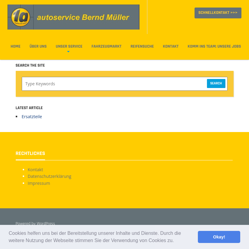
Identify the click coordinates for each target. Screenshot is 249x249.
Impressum (39, 183)
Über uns (38, 46)
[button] (176, 241)
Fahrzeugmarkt (107, 46)
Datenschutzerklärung (49, 176)
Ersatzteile (32, 116)
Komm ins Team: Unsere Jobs (214, 46)
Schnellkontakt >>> (218, 12)
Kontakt (171, 46)
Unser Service (69, 46)
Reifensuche (142, 46)
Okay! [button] (219, 237)
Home (16, 46)
